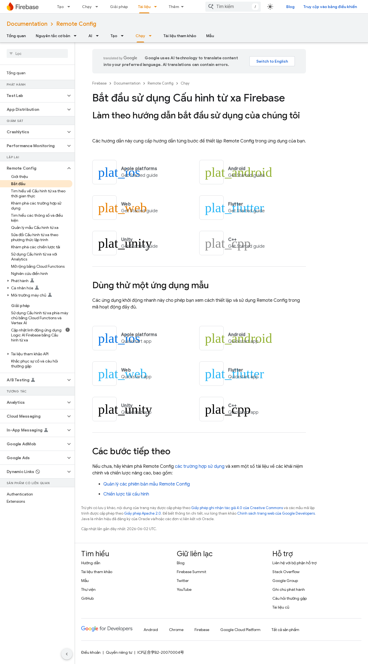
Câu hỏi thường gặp (289, 598)
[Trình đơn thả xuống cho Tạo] (70, 6)
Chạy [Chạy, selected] (140, 35)
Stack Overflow (286, 571)
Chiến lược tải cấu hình (126, 494)
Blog (290, 6)
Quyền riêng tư (119, 652)
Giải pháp (119, 6)
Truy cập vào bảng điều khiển (330, 6)
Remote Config (76, 24)
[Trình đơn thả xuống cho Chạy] (98, 6)
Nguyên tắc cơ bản (53, 35)
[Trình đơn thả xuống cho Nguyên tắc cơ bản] (76, 35)
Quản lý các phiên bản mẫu (146, 484)
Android (151, 629)
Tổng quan (16, 35)
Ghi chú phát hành (288, 589)
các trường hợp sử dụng (199, 466)
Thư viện (88, 589)
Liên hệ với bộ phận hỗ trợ (294, 562)
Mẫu (210, 35)
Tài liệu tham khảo (179, 35)
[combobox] (233, 7)
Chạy (87, 6)
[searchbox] (37, 53)
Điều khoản (91, 652)
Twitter (183, 580)
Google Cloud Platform (240, 629)
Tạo (60, 6)
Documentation (27, 24)
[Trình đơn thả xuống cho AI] (99, 35)
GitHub (87, 598)
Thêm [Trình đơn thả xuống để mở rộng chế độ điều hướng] (174, 6)
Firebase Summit (191, 571)
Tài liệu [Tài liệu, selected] (144, 6)
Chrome (176, 629)
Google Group (285, 580)
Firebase (99, 83)
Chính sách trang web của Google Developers (276, 513)
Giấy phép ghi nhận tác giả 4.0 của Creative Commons (237, 507)
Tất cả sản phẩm (285, 629)
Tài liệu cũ (280, 607)
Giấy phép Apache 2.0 (142, 513)
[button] (33, 95)
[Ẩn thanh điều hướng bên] (66, 654)
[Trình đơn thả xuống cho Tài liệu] (157, 6)
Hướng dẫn (90, 562)
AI (90, 35)
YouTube (184, 589)
